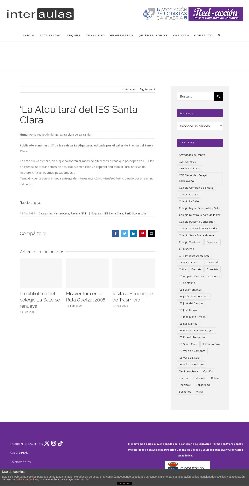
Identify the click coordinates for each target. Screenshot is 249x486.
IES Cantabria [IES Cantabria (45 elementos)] (187, 283)
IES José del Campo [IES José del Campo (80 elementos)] (191, 303)
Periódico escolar (136, 213)
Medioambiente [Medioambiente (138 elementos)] (188, 371)
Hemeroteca (61, 213)
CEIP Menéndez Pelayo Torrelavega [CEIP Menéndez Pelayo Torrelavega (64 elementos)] (193, 178)
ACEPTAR (124, 483)
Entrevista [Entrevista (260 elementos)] (212, 269)
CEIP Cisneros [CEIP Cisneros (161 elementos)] (187, 161)
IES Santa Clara (113, 213)
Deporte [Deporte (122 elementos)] (196, 269)
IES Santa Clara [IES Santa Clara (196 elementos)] (188, 344)
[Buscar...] (195, 96)
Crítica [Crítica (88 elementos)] (182, 269)
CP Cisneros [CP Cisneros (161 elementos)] (186, 249)
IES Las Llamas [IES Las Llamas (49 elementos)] (188, 323)
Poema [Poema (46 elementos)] (183, 378)
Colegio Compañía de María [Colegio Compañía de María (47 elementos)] (196, 187)
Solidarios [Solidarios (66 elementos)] (185, 391)
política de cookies (27, 479)
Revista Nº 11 (79, 213)
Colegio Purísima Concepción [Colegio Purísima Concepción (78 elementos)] (197, 221)
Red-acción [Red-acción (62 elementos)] (199, 378)
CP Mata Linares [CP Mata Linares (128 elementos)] (189, 262)
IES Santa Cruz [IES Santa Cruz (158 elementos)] (211, 344)
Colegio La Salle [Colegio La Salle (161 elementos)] (189, 201)
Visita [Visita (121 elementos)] (199, 391)
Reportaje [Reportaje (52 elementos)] (185, 385)
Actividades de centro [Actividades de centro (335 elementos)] (192, 155)
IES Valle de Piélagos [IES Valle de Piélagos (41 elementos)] (191, 364)
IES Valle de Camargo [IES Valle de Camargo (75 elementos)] (192, 351)
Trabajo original (30, 203)
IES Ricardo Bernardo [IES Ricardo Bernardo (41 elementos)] (192, 337)
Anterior (130, 89)
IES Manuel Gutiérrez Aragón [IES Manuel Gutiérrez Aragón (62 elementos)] (196, 330)
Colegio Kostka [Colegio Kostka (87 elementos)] (188, 194)
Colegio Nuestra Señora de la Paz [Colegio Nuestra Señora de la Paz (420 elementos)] (200, 215)
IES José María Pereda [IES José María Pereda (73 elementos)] (192, 317)
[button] (219, 35)
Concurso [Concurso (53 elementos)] (212, 242)
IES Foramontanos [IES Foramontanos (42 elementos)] (190, 289)
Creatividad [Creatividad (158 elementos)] (211, 262)
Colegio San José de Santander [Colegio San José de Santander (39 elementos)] (198, 228)
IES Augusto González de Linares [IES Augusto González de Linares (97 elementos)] (199, 276)
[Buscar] (218, 96)
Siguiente (146, 89)
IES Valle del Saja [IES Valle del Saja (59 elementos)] (189, 357)
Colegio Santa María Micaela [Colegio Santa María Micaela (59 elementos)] (196, 235)
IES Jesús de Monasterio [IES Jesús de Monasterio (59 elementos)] (193, 296)
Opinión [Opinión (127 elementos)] (208, 371)
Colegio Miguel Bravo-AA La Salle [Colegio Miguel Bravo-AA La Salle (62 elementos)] (199, 208)
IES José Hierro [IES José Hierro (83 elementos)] (188, 310)
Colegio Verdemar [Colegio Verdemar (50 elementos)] (190, 242)
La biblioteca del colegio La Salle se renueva (40, 300)
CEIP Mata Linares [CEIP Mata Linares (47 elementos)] (190, 168)
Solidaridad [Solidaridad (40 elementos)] (203, 385)
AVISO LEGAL (19, 452)
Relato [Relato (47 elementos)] (215, 378)
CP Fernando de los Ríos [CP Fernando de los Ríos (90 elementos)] (194, 255)
